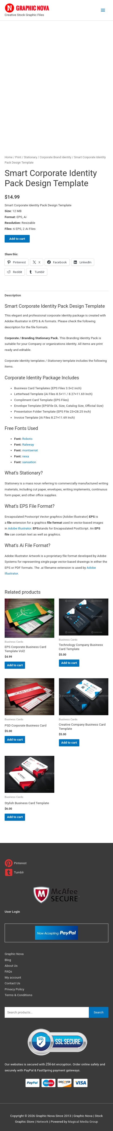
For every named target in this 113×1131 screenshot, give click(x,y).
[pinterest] (16, 863)
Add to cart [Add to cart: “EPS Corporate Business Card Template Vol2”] (15, 665)
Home (9, 157)
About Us (11, 965)
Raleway (28, 444)
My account (13, 977)
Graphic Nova (14, 954)
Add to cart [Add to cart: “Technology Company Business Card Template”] (69, 663)
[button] (56, 520)
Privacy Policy (14, 989)
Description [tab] (13, 295)
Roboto (27, 439)
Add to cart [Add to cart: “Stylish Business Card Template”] (15, 817)
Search (98, 1012)
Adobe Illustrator (19, 528)
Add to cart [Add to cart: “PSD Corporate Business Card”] (15, 739)
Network (42, 1121)
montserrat (30, 450)
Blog (8, 960)
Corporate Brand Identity (55, 157)
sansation (29, 462)
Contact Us (12, 983)
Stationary (30, 157)
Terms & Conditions (18, 995)
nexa (25, 456)
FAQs (8, 971)
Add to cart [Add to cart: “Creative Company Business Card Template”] (69, 742)
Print (18, 157)
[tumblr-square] (14, 872)
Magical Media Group (83, 1121)
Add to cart (17, 238)
